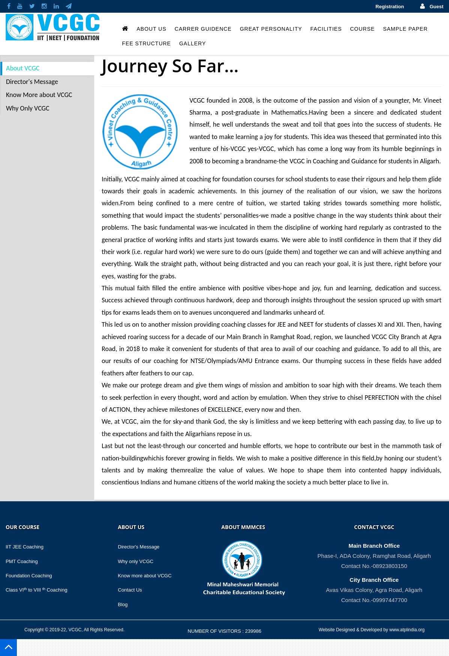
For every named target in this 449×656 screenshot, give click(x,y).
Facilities (326, 29)
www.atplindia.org (407, 629)
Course (362, 29)
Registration (389, 6)
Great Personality (271, 29)
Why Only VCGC (28, 108)
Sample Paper (405, 29)
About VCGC (22, 68)
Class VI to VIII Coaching (36, 590)
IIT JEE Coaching (25, 547)
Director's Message (32, 82)
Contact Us (130, 590)
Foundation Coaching (29, 575)
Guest (436, 6)
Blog (123, 604)
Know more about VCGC (144, 575)
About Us (151, 29)
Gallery (192, 43)
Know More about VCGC (39, 95)
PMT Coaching (22, 561)
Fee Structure (146, 43)
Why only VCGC (135, 561)
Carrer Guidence (203, 29)
